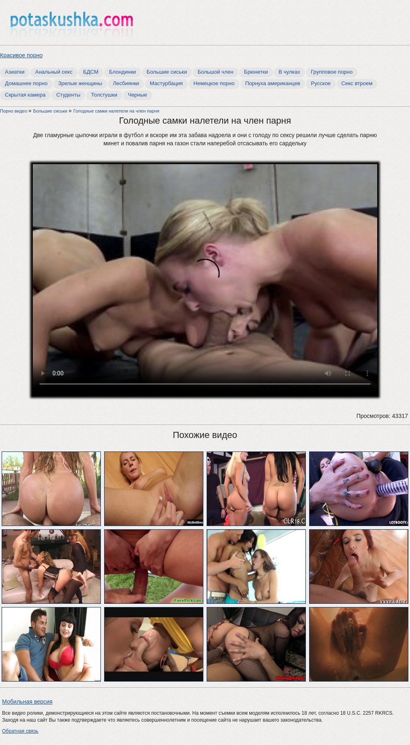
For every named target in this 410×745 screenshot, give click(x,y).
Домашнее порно (26, 83)
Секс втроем (357, 83)
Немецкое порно (214, 83)
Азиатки (15, 72)
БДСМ (90, 72)
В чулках (290, 72)
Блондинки (122, 72)
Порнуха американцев (272, 83)
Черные (137, 95)
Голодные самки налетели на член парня (116, 110)
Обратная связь (20, 731)
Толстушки (104, 95)
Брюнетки (256, 72)
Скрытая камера (25, 95)
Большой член (215, 72)
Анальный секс (54, 72)
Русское (320, 83)
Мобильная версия (27, 701)
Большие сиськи (167, 72)
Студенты (68, 95)
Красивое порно (21, 55)
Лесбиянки (126, 83)
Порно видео (14, 110)
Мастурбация (166, 83)
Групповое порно (332, 72)
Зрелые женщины (80, 83)
